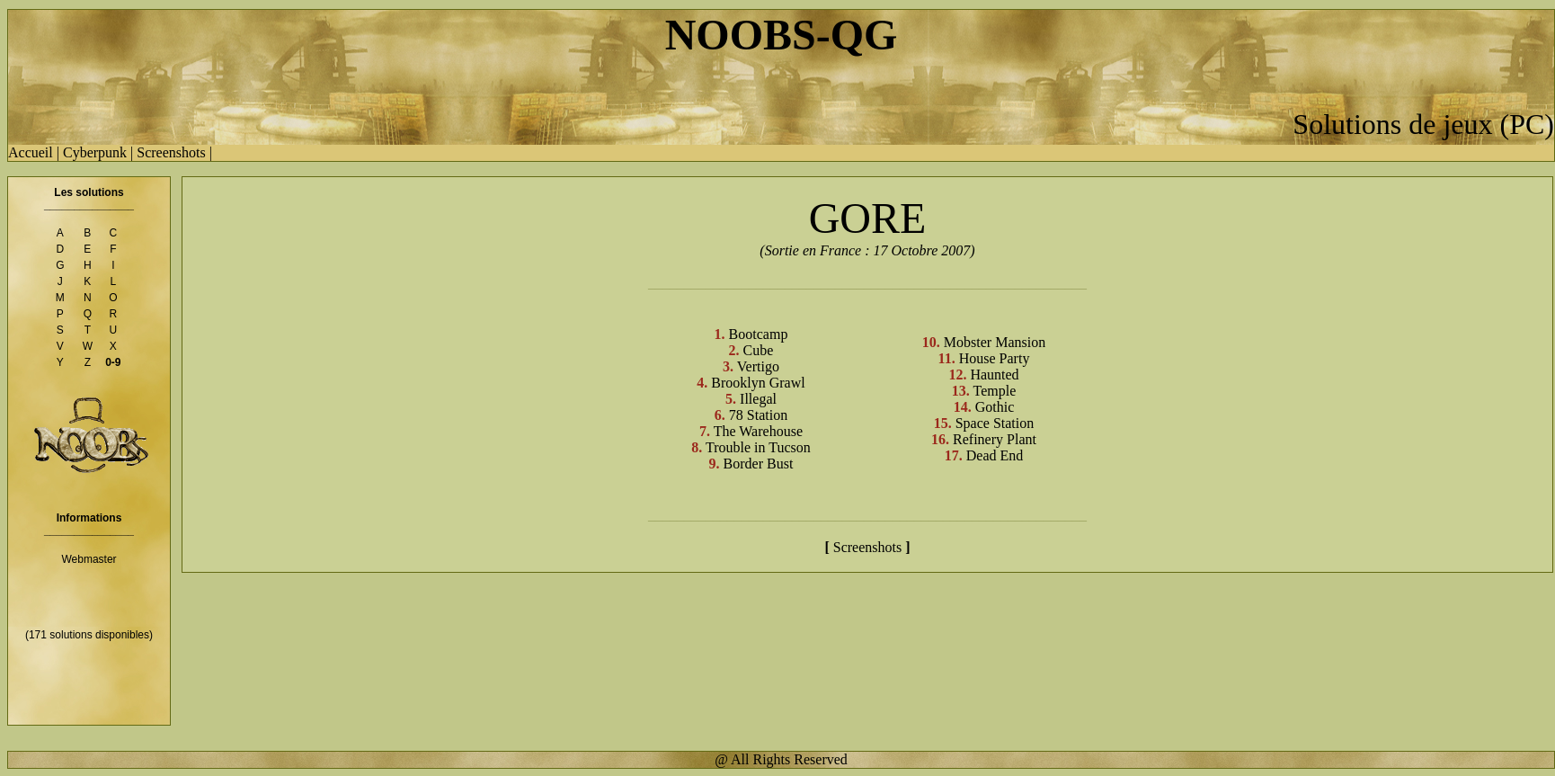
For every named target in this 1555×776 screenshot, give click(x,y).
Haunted (992, 374)
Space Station (993, 423)
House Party (992, 358)
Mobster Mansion (992, 342)
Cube (757, 350)
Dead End (993, 455)
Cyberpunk (95, 152)
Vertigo (756, 366)
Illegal (756, 398)
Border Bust (757, 463)
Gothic (993, 407)
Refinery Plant (992, 439)
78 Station (756, 415)
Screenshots (171, 152)
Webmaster (88, 559)
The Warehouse (756, 431)
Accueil (30, 152)
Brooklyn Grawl (755, 382)
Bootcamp (756, 334)
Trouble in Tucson (756, 447)
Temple (993, 390)
